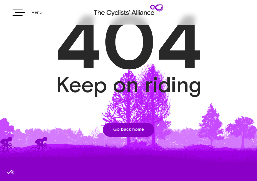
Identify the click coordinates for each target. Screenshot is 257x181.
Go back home (128, 129)
